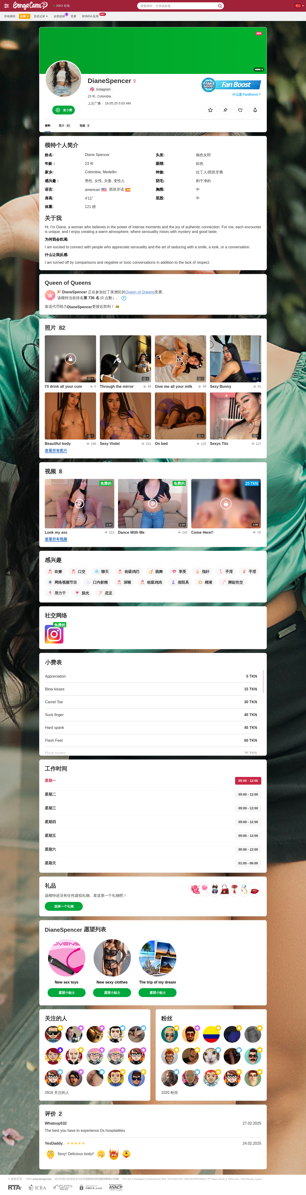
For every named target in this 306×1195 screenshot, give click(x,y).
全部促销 (60, 16)
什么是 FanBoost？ (246, 94)
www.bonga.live (41, 1178)
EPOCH (92, 1179)
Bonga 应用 (91, 16)
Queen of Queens (140, 292)
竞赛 (73, 16)
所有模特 (9, 16)
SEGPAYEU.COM (109, 1179)
